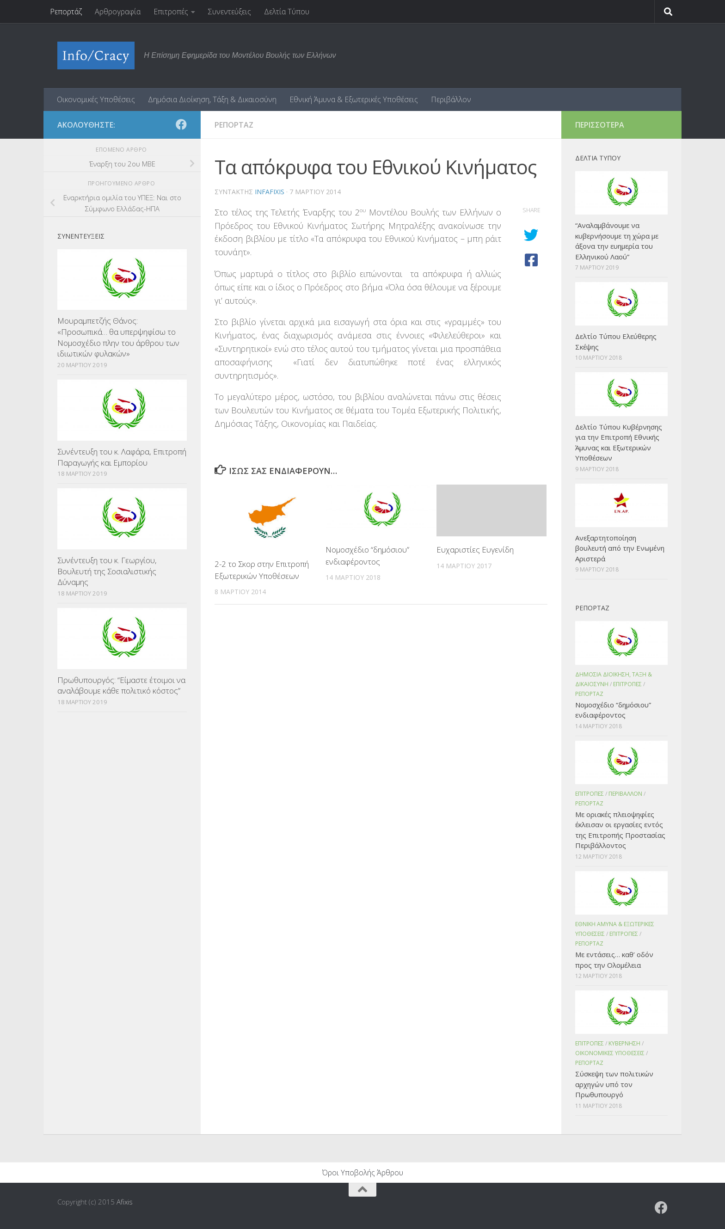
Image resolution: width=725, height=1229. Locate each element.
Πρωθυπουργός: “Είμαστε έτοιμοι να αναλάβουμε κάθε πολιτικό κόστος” (121, 685)
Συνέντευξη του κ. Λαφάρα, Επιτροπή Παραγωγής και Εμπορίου (121, 457)
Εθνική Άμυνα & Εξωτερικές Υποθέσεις (353, 99)
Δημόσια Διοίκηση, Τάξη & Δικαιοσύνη (212, 99)
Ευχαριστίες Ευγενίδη (475, 549)
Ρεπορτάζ (66, 11)
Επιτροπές (171, 11)
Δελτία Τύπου (286, 11)
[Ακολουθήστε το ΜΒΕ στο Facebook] (181, 124)
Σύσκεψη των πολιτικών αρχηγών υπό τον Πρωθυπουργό (614, 1084)
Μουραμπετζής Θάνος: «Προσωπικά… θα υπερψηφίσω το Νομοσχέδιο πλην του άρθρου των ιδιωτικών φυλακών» (118, 337)
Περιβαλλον (625, 794)
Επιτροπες (627, 684)
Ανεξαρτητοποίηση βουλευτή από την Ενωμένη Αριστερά (619, 548)
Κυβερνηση (624, 1043)
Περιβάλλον (451, 99)
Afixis (125, 1201)
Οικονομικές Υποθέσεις (96, 99)
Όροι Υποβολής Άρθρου (362, 1173)
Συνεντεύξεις (229, 11)
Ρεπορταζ (234, 125)
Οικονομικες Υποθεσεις (610, 1053)
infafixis (269, 191)
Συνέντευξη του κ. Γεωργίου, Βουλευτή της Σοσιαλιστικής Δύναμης (107, 571)
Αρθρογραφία (118, 11)
